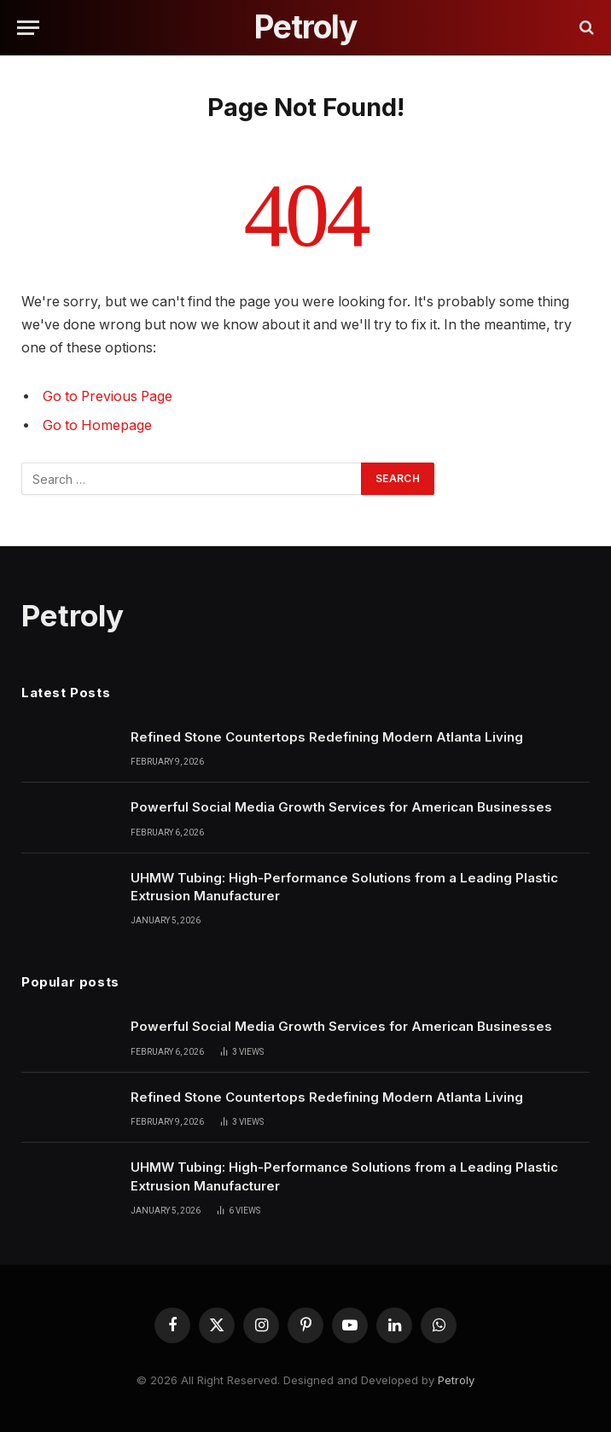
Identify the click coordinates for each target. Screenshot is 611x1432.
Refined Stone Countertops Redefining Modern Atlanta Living (327, 737)
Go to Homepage (97, 425)
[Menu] (28, 28)
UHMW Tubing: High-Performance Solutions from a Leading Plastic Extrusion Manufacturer (344, 887)
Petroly (456, 1380)
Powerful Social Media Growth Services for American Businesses (341, 807)
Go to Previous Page (107, 396)
